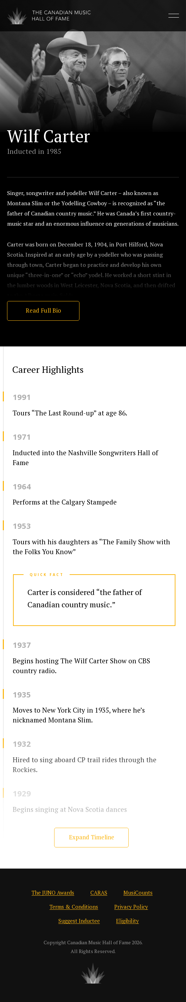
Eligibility (127, 920)
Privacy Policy (131, 906)
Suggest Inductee (79, 920)
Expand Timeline (91, 837)
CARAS (98, 892)
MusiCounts (138, 892)
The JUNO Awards (53, 892)
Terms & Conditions (74, 906)
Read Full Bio (43, 310)
